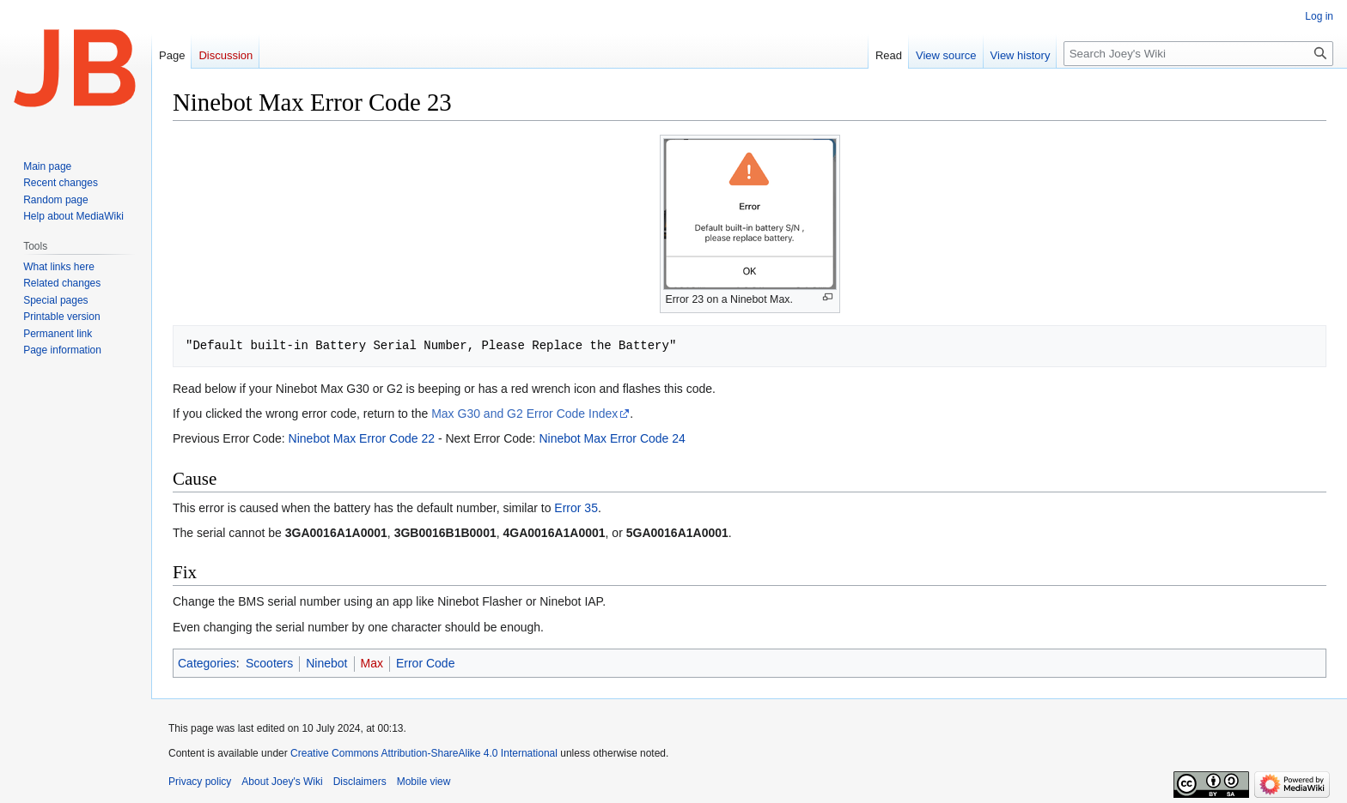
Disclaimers (360, 782)
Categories (207, 663)
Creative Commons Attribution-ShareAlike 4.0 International (424, 753)
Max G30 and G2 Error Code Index (524, 413)
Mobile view (424, 782)
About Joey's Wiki (281, 782)
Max (372, 663)
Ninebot (326, 663)
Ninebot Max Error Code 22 (362, 438)
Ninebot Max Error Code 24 (612, 438)
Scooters (269, 663)
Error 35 (576, 508)
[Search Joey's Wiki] (1198, 53)
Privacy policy (199, 782)
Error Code (425, 663)
